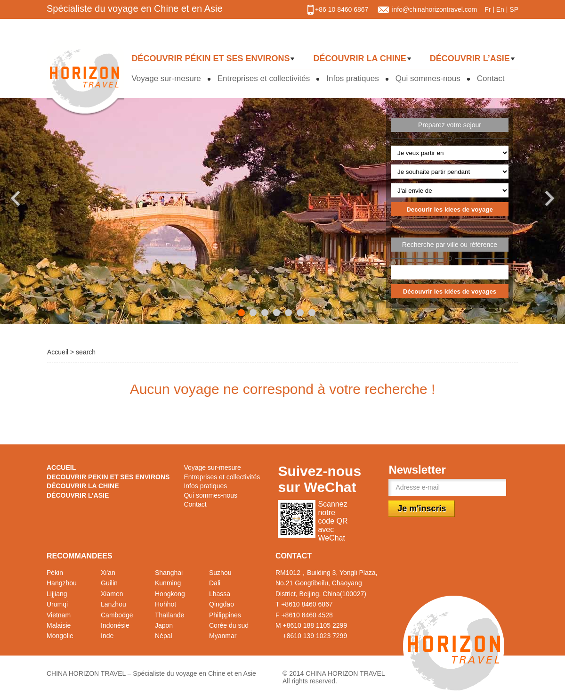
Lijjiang (57, 594)
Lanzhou (113, 604)
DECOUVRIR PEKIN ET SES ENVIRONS (108, 477)
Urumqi (57, 604)
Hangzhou (62, 583)
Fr (487, 9)
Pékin (55, 572)
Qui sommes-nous (428, 78)
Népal (163, 636)
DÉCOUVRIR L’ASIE (470, 58)
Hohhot (165, 604)
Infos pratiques (352, 78)
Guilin (109, 583)
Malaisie (59, 625)
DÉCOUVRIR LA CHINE (359, 58)
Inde (107, 636)
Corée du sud (229, 625)
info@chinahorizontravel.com (434, 9)
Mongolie (60, 636)
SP (513, 9)
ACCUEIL (61, 467)
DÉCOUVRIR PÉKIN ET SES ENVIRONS (210, 58)
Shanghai (169, 572)
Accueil (57, 352)
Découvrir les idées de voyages (450, 291)
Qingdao (221, 604)
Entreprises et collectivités (264, 78)
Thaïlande (169, 615)
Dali (214, 583)
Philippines (225, 615)
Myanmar (222, 636)
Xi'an (108, 572)
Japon (164, 625)
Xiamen (112, 594)
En (500, 9)
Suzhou (220, 572)
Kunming (168, 583)
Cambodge (117, 615)
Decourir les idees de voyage (449, 209)
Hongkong (170, 594)
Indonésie (115, 625)
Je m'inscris (421, 508)
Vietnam (59, 615)
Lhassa (219, 594)
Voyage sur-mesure (166, 78)
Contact (491, 78)
